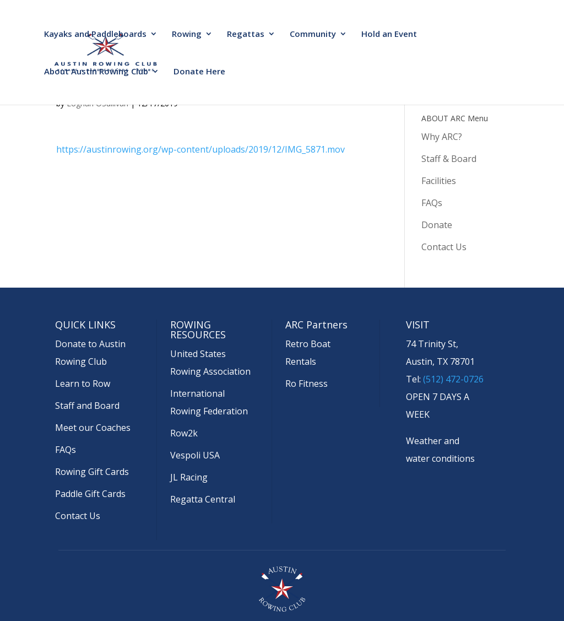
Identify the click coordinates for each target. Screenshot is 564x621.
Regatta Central (202, 499)
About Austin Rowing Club (96, 72)
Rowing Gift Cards (92, 472)
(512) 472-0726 (453, 379)
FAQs (431, 203)
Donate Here (199, 72)
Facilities (438, 181)
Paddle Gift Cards (90, 494)
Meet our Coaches (93, 428)
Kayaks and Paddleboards (95, 34)
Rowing (187, 34)
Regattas (245, 34)
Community (313, 34)
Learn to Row (82, 383)
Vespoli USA (195, 455)
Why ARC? (441, 137)
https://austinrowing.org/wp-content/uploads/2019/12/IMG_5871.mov (200, 149)
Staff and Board (87, 405)
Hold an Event (389, 34)
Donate (436, 225)
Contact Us (444, 247)
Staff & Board (448, 159)
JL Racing (189, 477)
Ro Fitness (306, 383)
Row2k (184, 433)
